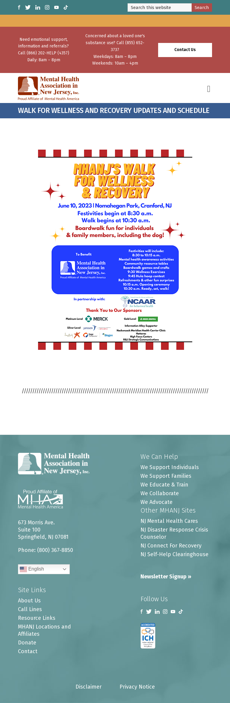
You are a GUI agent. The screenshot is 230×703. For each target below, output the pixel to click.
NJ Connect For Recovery (171, 545)
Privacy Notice (137, 686)
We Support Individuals (169, 467)
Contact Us (185, 49)
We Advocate (156, 502)
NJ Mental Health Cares (169, 521)
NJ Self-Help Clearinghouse (174, 554)
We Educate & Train (164, 484)
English (32, 569)
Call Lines (30, 609)
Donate (27, 642)
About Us (29, 600)
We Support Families (165, 476)
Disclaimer (88, 686)
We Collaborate (159, 493)
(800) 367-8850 (55, 550)
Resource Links (36, 618)
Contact (27, 651)
